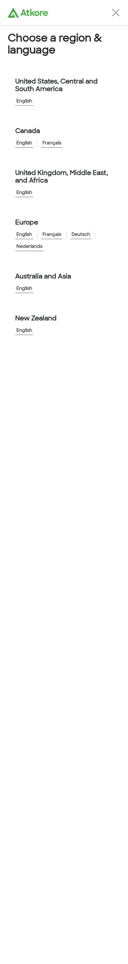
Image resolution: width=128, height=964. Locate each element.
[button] (115, 12)
